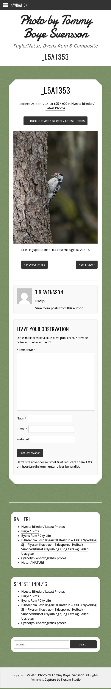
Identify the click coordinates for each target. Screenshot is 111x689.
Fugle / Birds (30, 532)
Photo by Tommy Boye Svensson (55, 26)
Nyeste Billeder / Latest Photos (43, 528)
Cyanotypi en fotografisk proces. (44, 559)
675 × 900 (60, 104)
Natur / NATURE (32, 564)
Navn (21, 419)
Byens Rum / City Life (36, 537)
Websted (22, 440)
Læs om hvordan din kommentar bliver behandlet (53, 465)
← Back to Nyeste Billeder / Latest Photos (55, 121)
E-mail (21, 429)
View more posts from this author (58, 309)
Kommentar (25, 350)
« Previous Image (34, 265)
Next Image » (87, 265)
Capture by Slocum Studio (63, 681)
